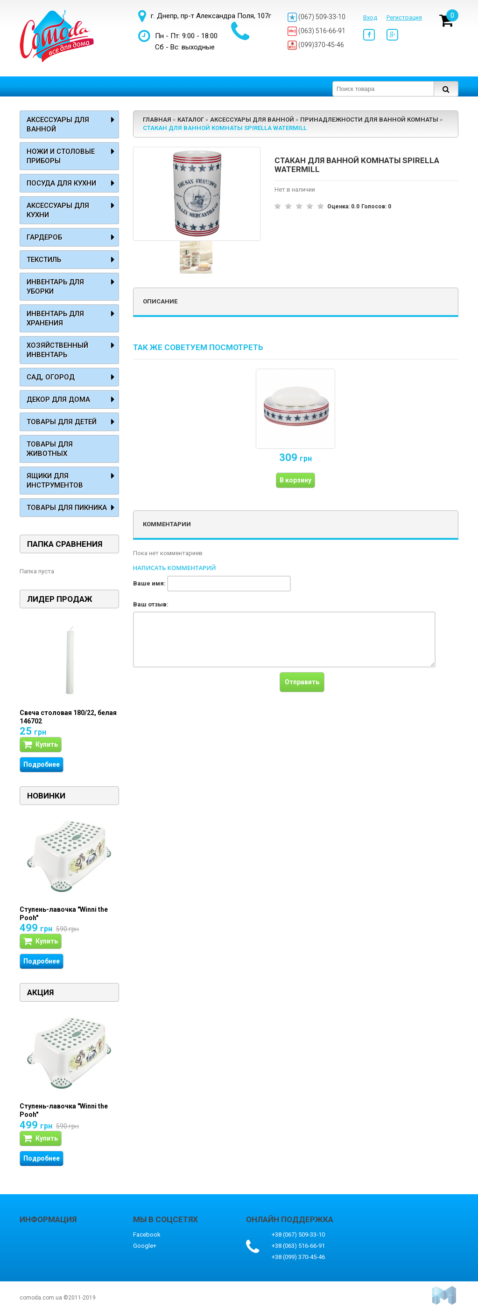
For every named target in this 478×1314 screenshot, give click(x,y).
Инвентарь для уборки (55, 287)
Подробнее (41, 764)
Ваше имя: (149, 583)
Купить (40, 744)
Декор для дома (58, 399)
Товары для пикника (67, 507)
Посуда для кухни (61, 183)
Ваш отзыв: (151, 604)
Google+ (144, 1245)
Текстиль (44, 259)
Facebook (147, 1234)
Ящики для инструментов (55, 480)
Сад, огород (51, 377)
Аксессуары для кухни (58, 210)
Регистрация (404, 17)
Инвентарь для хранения (55, 318)
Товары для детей (62, 422)
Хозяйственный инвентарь (57, 350)
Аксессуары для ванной (58, 124)
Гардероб (44, 237)
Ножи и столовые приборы (61, 156)
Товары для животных (50, 449)
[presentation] (204, 690)
